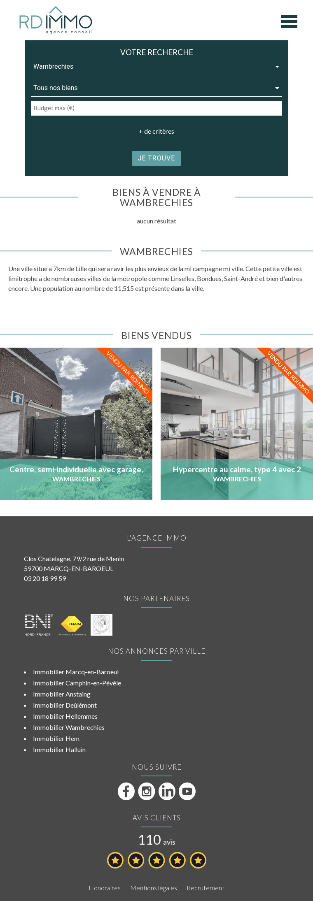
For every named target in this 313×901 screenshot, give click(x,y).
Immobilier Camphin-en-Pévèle (77, 683)
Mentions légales (153, 888)
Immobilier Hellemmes (65, 716)
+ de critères (156, 131)
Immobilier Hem (56, 738)
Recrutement (205, 888)
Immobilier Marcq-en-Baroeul (76, 672)
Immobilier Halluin (59, 749)
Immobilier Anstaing (62, 694)
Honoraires (105, 888)
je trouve (156, 158)
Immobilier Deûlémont (65, 705)
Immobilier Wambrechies (69, 727)
